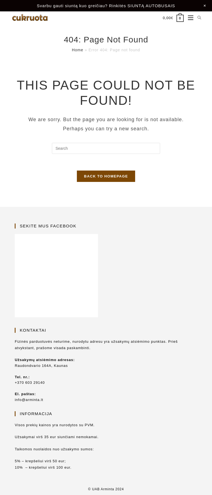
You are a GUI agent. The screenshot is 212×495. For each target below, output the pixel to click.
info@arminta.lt (29, 400)
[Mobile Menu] (188, 17)
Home (77, 50)
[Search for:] (197, 17)
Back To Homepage (106, 176)
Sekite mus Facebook (48, 226)
